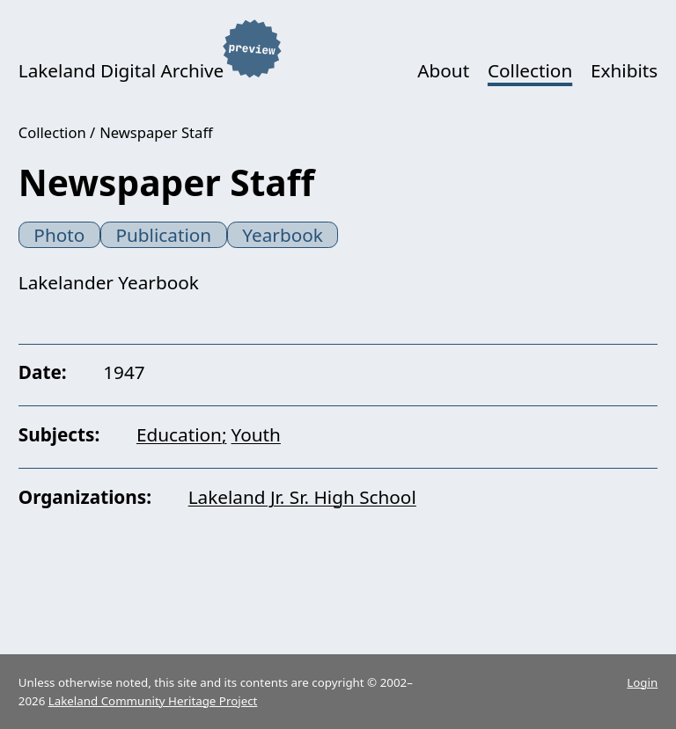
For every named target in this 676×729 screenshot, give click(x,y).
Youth (256, 434)
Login (642, 682)
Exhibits (624, 70)
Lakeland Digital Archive (121, 70)
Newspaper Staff (156, 132)
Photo (58, 234)
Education (179, 434)
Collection (530, 70)
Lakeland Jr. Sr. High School (302, 497)
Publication (163, 234)
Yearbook (282, 234)
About (443, 70)
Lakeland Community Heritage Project (153, 701)
